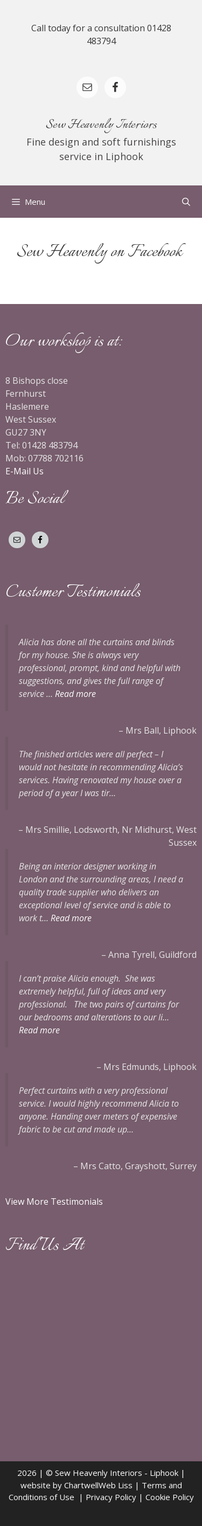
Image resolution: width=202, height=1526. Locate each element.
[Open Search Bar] (186, 201)
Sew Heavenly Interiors (101, 125)
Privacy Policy (111, 1497)
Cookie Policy (169, 1497)
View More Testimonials (55, 1201)
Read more (75, 694)
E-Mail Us (24, 471)
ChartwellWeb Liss (98, 1485)
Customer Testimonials (73, 592)
